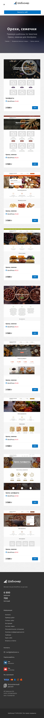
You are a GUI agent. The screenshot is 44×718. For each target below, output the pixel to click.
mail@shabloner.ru (12, 652)
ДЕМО (35, 107)
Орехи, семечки (34, 41)
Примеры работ (9, 617)
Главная (7, 41)
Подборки (8, 635)
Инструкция (8, 623)
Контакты (8, 615)
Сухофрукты (10, 98)
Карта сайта (8, 638)
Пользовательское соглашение (14, 629)
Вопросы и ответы (10, 641)
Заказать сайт (22, 12)
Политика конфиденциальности (14, 632)
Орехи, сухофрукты (12, 493)
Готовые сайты (9, 620)
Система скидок (10, 626)
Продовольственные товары (20, 41)
